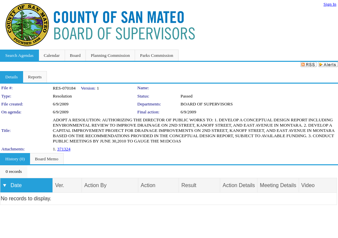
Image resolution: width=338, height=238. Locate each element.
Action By (95, 185)
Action (148, 185)
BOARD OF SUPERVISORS (207, 103)
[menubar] (13, 171)
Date (16, 185)
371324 (63, 148)
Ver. (59, 185)
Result (188, 185)
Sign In (329, 4)
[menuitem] (13, 172)
